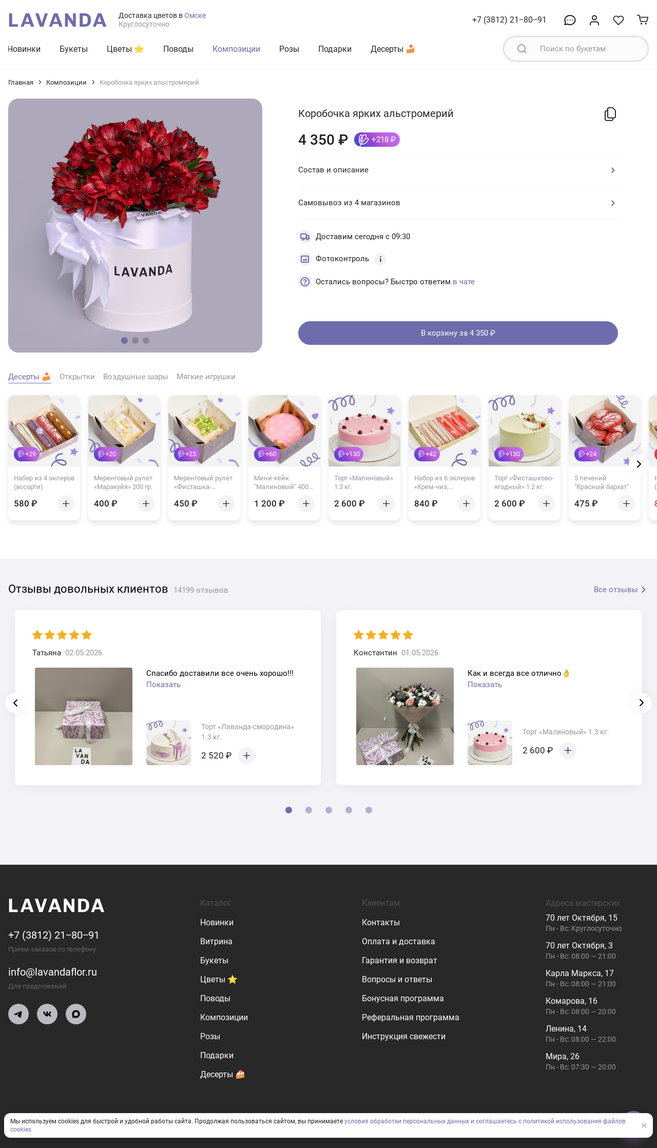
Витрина (216, 941)
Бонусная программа (403, 998)
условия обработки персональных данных (406, 1121)
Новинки (24, 49)
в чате (464, 281)
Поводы (178, 49)
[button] (124, 340)
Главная (20, 82)
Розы (289, 49)
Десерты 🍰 (393, 49)
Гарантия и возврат (399, 960)
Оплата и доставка (398, 941)
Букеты (74, 49)
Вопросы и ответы (397, 979)
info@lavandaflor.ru (52, 972)
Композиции (236, 49)
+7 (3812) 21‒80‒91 (509, 20)
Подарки (335, 49)
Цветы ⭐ (125, 49)
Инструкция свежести (404, 1036)
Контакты (381, 922)
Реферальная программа (410, 1017)
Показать (163, 684)
